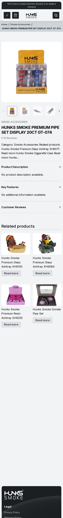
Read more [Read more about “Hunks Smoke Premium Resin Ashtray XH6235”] (11, 324)
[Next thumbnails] (59, 111)
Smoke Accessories (20, 24)
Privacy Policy (12, 512)
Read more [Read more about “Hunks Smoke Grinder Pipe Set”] (42, 320)
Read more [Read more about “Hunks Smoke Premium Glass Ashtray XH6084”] (42, 273)
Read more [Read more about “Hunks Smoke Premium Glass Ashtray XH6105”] (11, 273)
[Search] (56, 15)
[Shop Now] (15, 15)
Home (4, 24)
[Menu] (7, 15)
